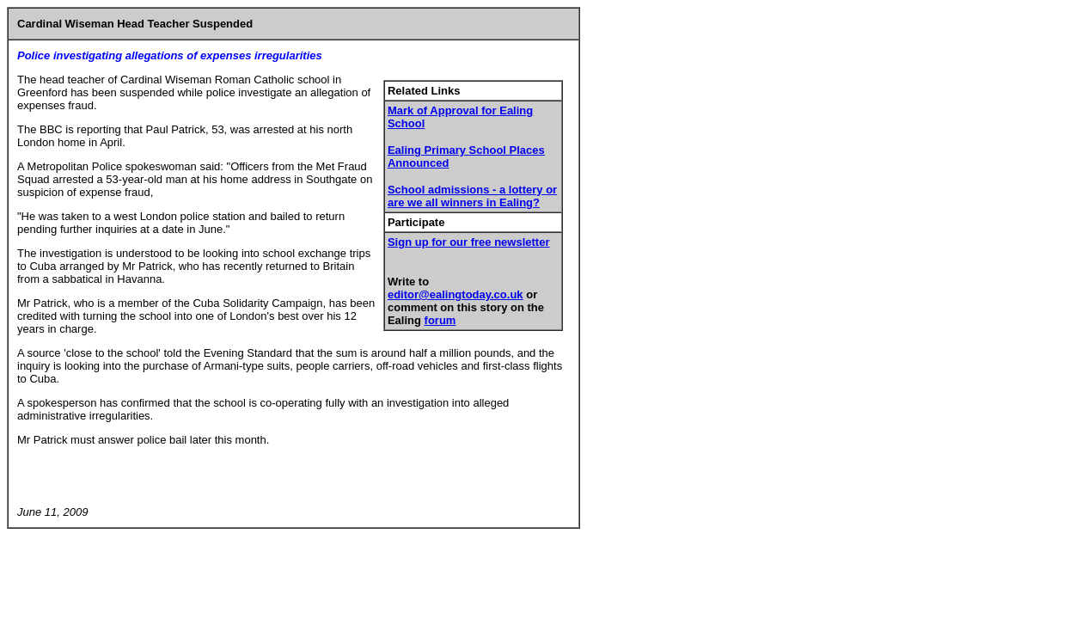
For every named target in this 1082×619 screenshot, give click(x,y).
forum (440, 320)
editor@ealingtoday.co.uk (455, 294)
